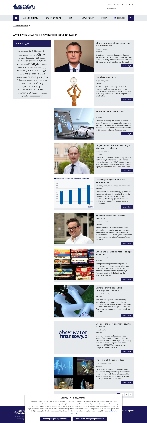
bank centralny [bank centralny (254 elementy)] (23, 51)
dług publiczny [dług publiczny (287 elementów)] (31, 58)
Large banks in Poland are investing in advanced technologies (113, 146)
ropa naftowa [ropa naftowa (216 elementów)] (43, 80)
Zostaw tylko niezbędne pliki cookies (89, 419)
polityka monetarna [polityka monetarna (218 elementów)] (21, 77)
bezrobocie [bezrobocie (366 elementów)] (23, 55)
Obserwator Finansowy (20, 25)
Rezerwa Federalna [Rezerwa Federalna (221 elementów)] (33, 80)
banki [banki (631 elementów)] (31, 50)
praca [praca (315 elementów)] (25, 80)
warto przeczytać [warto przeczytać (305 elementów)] (40, 93)
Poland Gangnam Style (106, 77)
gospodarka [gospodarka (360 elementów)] (31, 60)
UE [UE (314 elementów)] (31, 90)
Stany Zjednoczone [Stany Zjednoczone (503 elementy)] (32, 85)
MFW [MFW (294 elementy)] (19, 71)
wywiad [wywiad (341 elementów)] (24, 96)
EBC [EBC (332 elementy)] (37, 58)
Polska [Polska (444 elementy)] (20, 80)
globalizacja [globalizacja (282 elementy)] (22, 60)
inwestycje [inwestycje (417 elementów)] (21, 67)
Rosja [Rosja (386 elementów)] (22, 83)
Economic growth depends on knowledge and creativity (109, 289)
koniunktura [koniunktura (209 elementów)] (30, 67)
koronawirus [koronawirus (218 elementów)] (37, 67)
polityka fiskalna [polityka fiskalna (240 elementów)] (41, 74)
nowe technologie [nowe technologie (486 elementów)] (37, 70)
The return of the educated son (110, 360)
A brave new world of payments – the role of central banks (113, 44)
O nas (110, 5)
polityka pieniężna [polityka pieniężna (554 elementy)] (38, 77)
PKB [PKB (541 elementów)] (26, 73)
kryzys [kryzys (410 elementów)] (44, 67)
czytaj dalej (128, 65)
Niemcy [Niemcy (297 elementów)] (24, 71)
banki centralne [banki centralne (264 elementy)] (40, 51)
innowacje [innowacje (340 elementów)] (42, 64)
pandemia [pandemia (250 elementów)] (21, 74)
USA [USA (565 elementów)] (31, 93)
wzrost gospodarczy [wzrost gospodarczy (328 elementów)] (35, 96)
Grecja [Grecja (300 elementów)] (39, 60)
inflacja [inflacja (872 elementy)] (33, 64)
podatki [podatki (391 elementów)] (32, 73)
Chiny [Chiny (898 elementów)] (41, 54)
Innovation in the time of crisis (110, 111)
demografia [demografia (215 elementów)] (22, 58)
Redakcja (117, 5)
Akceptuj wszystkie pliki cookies (55, 419)
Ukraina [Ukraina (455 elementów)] (37, 89)
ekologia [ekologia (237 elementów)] (42, 58)
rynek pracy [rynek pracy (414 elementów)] (31, 83)
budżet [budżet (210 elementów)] (35, 55)
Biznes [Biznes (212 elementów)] (30, 55)
